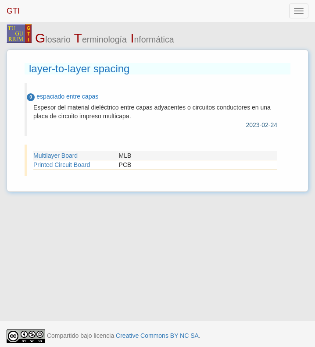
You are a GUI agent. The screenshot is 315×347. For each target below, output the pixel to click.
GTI (13, 11)
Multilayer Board (55, 155)
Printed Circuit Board (61, 164)
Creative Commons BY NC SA (157, 335)
